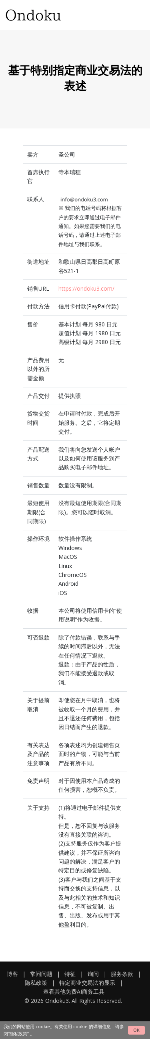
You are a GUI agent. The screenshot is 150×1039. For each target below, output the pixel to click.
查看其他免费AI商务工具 (73, 991)
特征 (70, 974)
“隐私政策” (18, 1034)
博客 (12, 974)
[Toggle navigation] (133, 15)
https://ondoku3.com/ (86, 288)
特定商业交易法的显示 (87, 982)
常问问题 (41, 974)
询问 (93, 974)
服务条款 (122, 974)
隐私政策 (36, 982)
